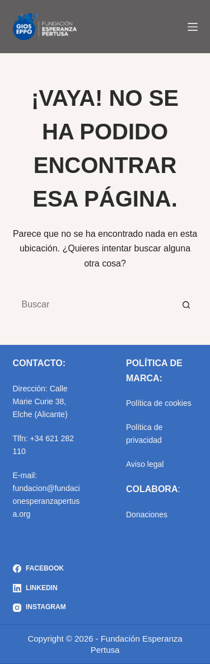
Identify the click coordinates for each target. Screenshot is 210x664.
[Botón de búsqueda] (186, 304)
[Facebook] (39, 568)
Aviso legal (145, 464)
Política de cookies (159, 403)
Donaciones (146, 514)
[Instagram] (39, 607)
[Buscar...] (94, 304)
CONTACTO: (39, 363)
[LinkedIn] (39, 588)
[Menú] (193, 27)
